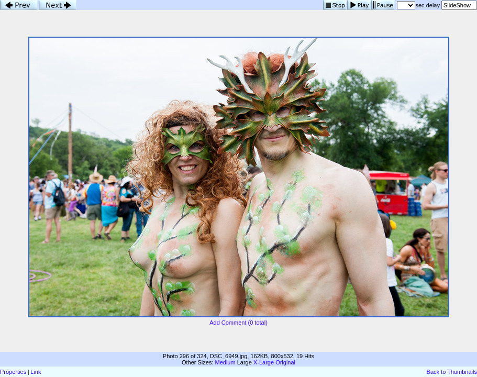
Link (35, 372)
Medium (225, 362)
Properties (13, 372)
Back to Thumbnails (452, 372)
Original (285, 362)
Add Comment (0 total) (238, 322)
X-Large (263, 362)
